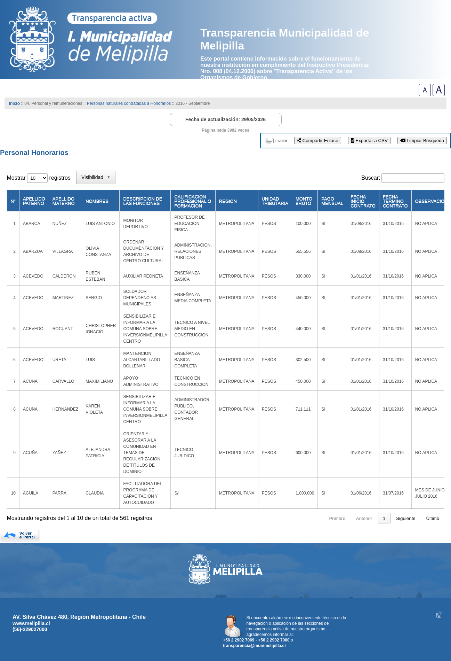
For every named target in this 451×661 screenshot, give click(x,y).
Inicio (14, 103)
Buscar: (370, 178)
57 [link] (383, 518)
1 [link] (298, 518)
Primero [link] (252, 518)
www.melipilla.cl (31, 623)
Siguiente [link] (406, 518)
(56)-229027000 (30, 629)
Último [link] (432, 518)
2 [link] (312, 518)
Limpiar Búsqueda (422, 140)
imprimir (281, 140)
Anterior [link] (279, 518)
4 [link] (338, 518)
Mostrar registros (38, 178)
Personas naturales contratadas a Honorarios (129, 103)
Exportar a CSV (369, 140)
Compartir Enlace (317, 140)
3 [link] (325, 518)
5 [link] (352, 518)
